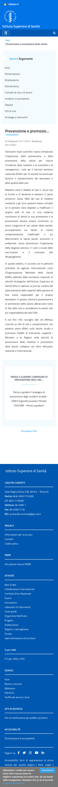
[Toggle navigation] (5, 33)
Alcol (7, 68)
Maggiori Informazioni (13, 783)
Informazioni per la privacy (18, 546)
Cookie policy (11, 555)
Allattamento (12, 80)
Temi (7, 40)
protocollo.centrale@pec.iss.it (25, 525)
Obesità (9, 105)
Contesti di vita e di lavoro (18, 92)
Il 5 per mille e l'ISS (15, 670)
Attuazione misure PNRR (18, 576)
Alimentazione (12, 74)
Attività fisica (12, 86)
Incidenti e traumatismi (17, 99)
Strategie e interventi (16, 117)
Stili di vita (10, 111)
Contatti (9, 551)
